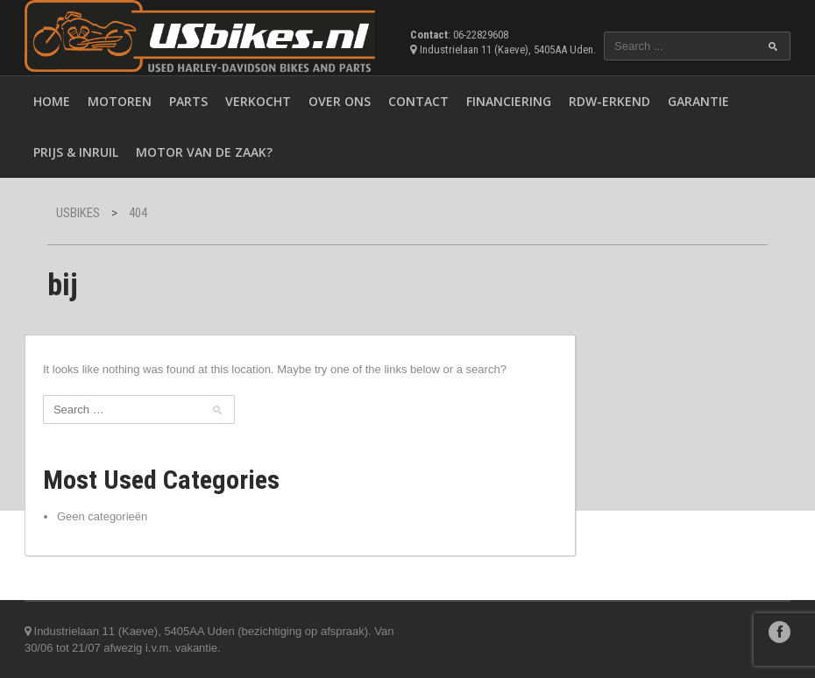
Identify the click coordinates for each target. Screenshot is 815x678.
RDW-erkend (609, 101)
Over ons (339, 101)
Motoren (120, 101)
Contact (418, 101)
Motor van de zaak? (204, 152)
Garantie (698, 101)
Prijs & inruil (75, 152)
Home (51, 101)
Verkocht (258, 101)
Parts (188, 101)
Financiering (508, 101)
